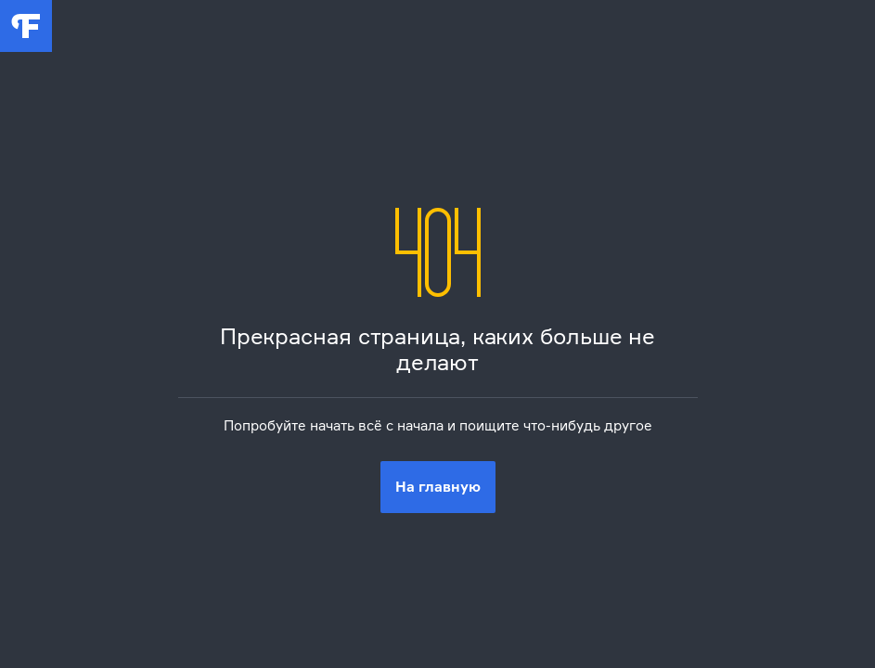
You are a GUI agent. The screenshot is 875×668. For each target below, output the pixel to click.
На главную (438, 486)
